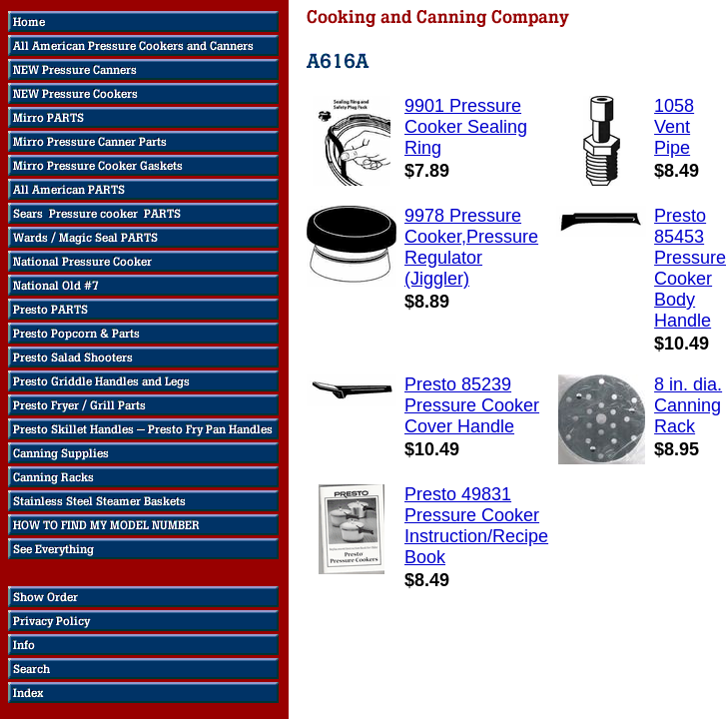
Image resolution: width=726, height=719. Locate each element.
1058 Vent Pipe (674, 127)
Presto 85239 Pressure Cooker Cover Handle (471, 405)
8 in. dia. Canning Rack (688, 405)
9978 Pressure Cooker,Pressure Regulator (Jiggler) (471, 247)
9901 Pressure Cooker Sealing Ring (465, 127)
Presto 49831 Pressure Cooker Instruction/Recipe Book (476, 525)
